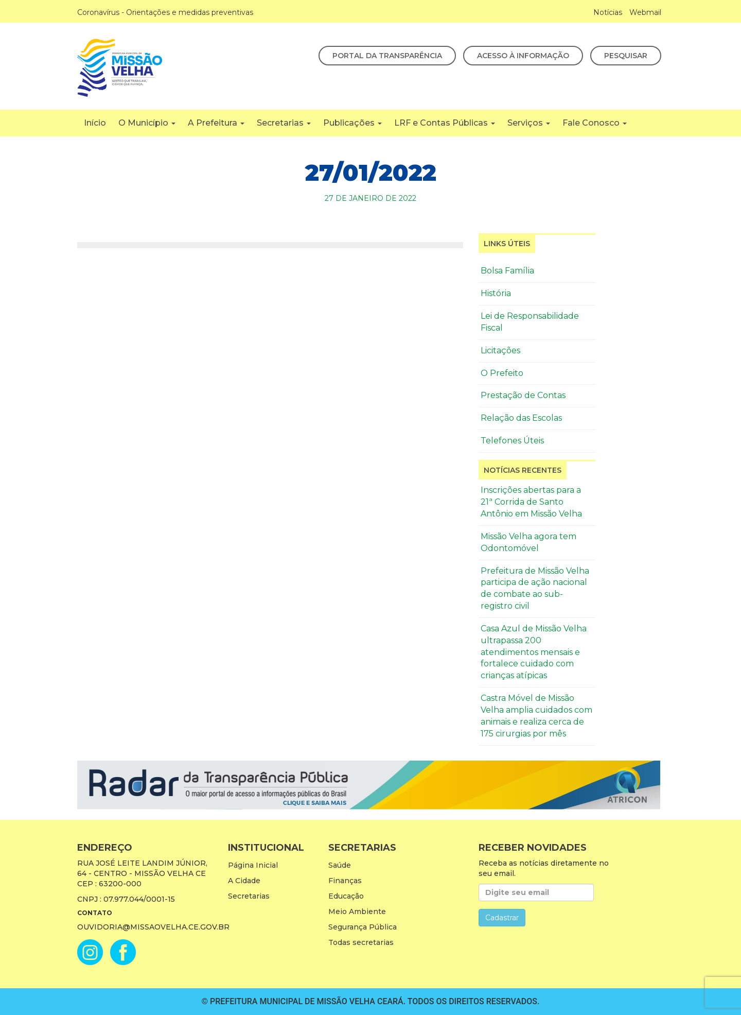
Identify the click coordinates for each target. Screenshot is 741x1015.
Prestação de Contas (523, 395)
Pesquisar (625, 55)
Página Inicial (253, 865)
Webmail (645, 12)
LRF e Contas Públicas (444, 123)
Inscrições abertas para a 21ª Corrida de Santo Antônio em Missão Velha (531, 502)
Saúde (339, 865)
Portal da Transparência (387, 55)
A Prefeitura (216, 123)
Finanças (345, 880)
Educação (346, 896)
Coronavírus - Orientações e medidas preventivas (165, 12)
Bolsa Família (507, 271)
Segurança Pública (362, 927)
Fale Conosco (594, 123)
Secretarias (284, 123)
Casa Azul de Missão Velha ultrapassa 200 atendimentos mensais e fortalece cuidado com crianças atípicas (534, 652)
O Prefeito (502, 373)
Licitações (500, 350)
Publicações (352, 123)
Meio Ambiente (357, 911)
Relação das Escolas (521, 418)
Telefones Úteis (512, 440)
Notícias (607, 12)
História (496, 293)
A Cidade (244, 880)
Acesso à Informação (523, 55)
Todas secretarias (361, 942)
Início (95, 123)
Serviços (528, 123)
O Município (146, 123)
